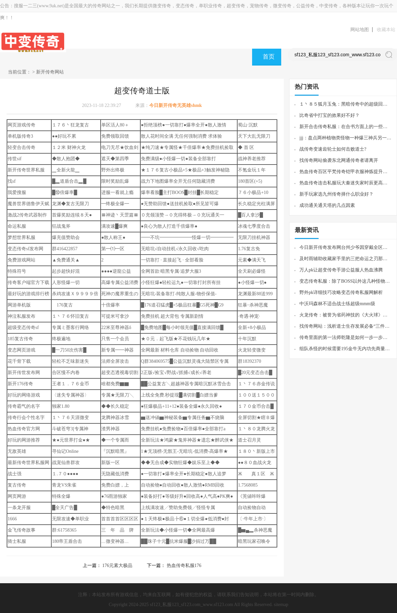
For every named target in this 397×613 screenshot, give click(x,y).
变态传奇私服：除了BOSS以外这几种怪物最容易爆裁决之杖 (345, 281)
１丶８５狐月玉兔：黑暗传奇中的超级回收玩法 (345, 104)
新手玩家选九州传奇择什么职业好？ (336, 194)
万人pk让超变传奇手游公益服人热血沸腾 (341, 269)
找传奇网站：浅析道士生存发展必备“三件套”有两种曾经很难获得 (345, 326)
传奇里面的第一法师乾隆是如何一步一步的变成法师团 (345, 337)
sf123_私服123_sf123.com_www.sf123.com (191, 604)
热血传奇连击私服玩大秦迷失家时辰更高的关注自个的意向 (345, 182)
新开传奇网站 (50, 72)
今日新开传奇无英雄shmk (175, 105)
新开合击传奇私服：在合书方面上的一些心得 (345, 126)
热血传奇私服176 (184, 565)
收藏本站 (386, 29)
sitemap (281, 604)
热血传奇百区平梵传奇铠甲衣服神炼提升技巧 (345, 171)
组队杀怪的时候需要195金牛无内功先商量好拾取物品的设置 (345, 348)
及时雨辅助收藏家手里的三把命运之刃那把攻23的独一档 (345, 258)
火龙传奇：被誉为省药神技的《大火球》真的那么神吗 (345, 314)
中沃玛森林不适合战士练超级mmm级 (337, 303)
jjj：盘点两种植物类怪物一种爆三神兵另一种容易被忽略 (345, 137)
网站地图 (359, 29)
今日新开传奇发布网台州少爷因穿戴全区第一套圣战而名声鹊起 (345, 247)
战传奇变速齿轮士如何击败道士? (332, 149)
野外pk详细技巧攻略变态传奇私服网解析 (341, 292)
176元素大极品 (117, 565)
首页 (269, 56)
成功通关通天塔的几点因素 (327, 205)
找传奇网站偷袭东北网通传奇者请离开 (338, 160)
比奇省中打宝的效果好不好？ (329, 115)
